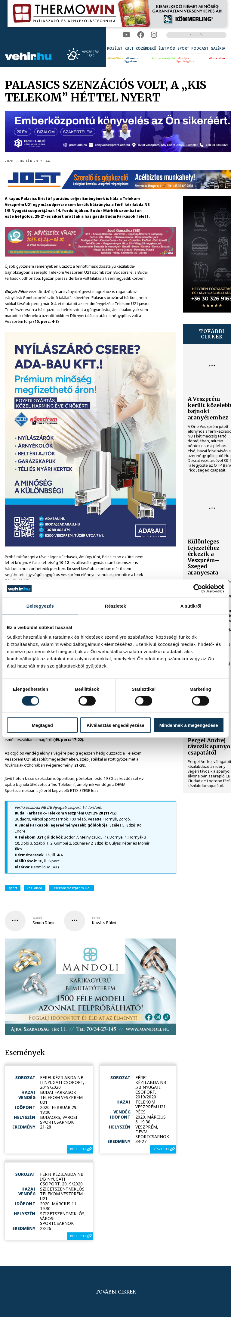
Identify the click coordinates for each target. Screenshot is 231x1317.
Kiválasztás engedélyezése (115, 724)
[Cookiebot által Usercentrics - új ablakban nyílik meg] (197, 588)
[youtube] (126, 35)
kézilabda (34, 888)
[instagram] (154, 35)
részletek (78, 1149)
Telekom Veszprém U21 (71, 888)
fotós (96, 917)
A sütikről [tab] (191, 606)
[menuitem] (114, 48)
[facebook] (140, 35)
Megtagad (42, 724)
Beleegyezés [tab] (40, 606)
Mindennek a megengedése (188, 724)
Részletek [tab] (115, 606)
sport (12, 888)
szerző (37, 917)
